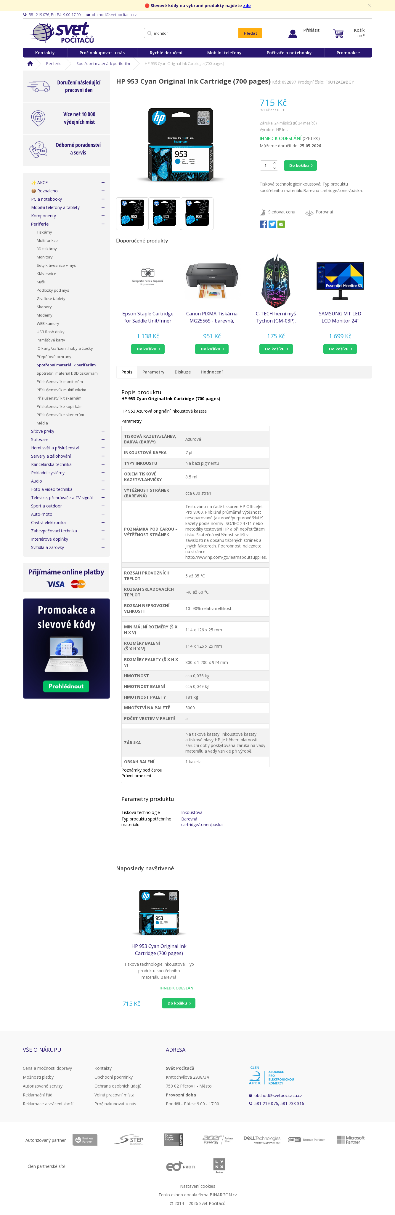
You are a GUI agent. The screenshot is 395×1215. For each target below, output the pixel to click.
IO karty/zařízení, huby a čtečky (65, 348)
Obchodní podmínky (113, 1077)
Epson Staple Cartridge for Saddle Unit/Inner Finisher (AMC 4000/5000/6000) (148, 317)
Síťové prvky (42, 431)
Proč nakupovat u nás (102, 52)
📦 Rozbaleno (44, 191)
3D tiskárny (47, 248)
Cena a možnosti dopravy (47, 1068)
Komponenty (43, 215)
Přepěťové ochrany (54, 356)
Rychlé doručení (166, 52)
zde (247, 5)
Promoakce (348, 52)
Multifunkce (47, 240)
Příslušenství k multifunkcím (61, 389)
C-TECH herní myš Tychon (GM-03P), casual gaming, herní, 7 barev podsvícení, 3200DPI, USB (276, 317)
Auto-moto (41, 514)
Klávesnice (46, 273)
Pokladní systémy (48, 472)
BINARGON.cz (223, 1195)
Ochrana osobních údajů (118, 1086)
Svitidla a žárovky (47, 547)
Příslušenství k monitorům (60, 381)
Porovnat (324, 212)
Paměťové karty (51, 340)
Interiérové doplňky (49, 539)
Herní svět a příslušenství (55, 448)
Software (40, 439)
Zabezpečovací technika (54, 531)
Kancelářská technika (51, 464)
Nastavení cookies (197, 1186)
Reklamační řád (37, 1095)
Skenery (44, 306)
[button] (148, 349)
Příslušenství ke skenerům (60, 414)
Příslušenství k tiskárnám (59, 398)
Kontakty (45, 52)
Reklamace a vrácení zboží (48, 1104)
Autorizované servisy (42, 1086)
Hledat (250, 33)
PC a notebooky (46, 199)
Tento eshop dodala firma (183, 1195)
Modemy (44, 315)
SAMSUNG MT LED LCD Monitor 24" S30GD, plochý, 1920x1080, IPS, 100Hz (340, 317)
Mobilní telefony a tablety (55, 207)
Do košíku (299, 165)
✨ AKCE (39, 182)
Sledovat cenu (281, 212)
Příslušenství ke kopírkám (60, 406)
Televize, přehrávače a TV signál (62, 497)
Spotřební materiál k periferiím (103, 63)
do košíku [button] (146, 349)
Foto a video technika (52, 489)
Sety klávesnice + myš (56, 265)
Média (42, 423)
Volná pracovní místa (114, 1095)
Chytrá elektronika (48, 522)
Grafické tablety (51, 298)
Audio (36, 481)
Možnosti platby (38, 1077)
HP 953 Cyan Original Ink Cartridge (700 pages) (159, 950)
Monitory (45, 257)
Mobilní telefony (224, 52)
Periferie (54, 63)
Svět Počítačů (61, 32)
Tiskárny (44, 232)
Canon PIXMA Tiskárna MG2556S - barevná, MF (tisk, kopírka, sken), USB (211, 317)
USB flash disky (51, 331)
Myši (41, 282)
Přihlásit (311, 30)
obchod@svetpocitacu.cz (278, 1095)
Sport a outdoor (46, 506)
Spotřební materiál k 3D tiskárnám (67, 373)
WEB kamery (48, 323)
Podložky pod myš (53, 290)
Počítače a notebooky (289, 52)
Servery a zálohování (51, 456)
